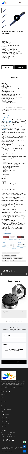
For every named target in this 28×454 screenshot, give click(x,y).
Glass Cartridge (5, 423)
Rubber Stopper (5, 419)
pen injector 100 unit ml (7, 258)
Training (3, 406)
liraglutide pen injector (17, 258)
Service (3, 397)
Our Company (5, 391)
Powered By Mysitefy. (6, 451)
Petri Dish (3, 426)
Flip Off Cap (4, 421)
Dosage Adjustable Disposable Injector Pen (10, 252)
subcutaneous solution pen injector (9, 255)
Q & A (2, 407)
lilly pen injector (5, 260)
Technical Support (6, 404)
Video (2, 411)
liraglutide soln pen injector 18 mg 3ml (17, 260)
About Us (3, 394)
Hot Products (5, 415)
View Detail (6, 316)
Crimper (3, 424)
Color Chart (7, 67)
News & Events (5, 396)
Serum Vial (4, 417)
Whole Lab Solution (6, 409)
